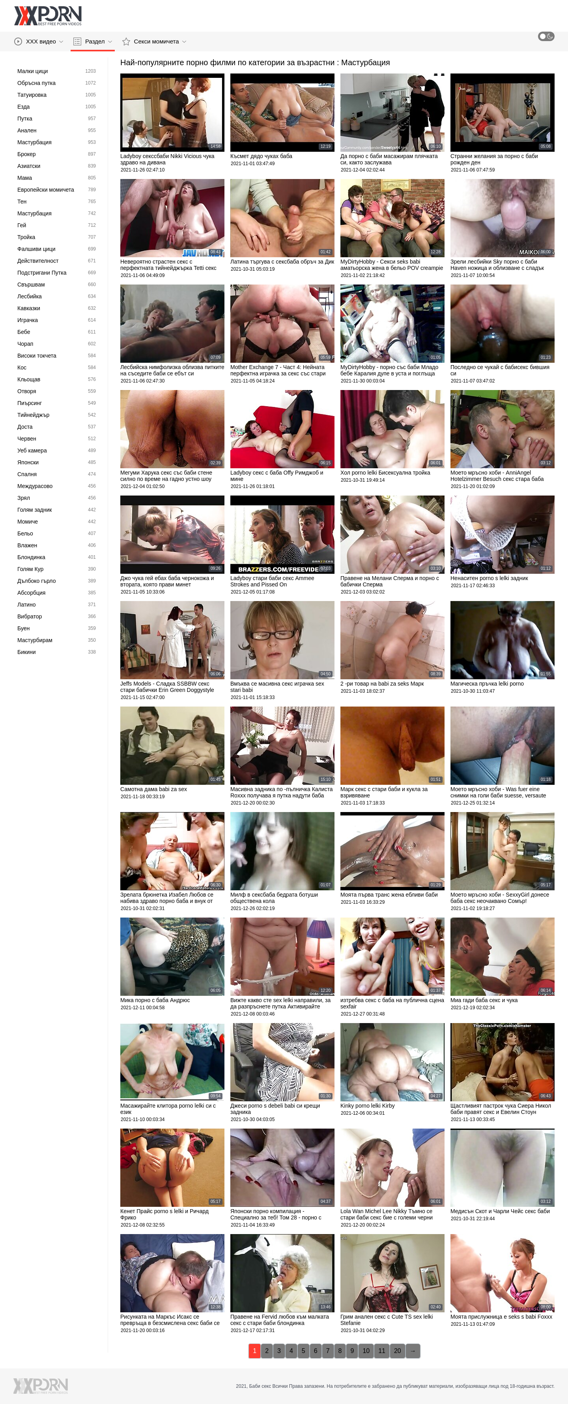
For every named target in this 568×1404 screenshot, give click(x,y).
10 (366, 1350)
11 (381, 1350)
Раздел (92, 41)
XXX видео (38, 41)
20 (397, 1350)
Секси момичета (154, 41)
